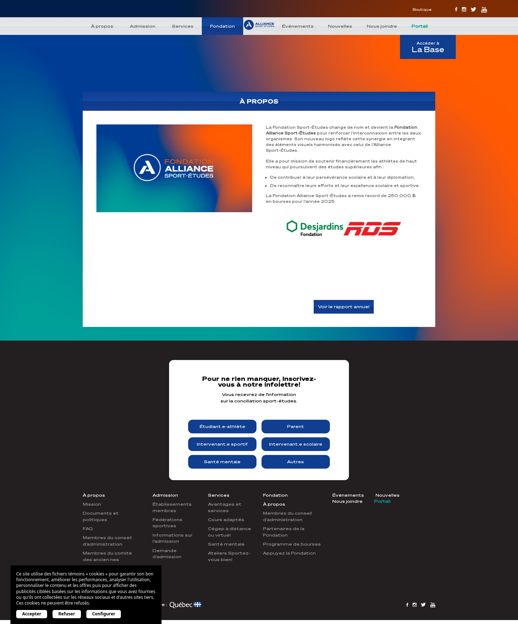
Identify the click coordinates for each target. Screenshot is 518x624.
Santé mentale (222, 461)
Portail (420, 26)
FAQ (88, 528)
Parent (295, 426)
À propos (102, 26)
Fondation (222, 26)
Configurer (103, 614)
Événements (298, 26)
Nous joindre (382, 26)
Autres (295, 461)
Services (183, 26)
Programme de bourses (292, 544)
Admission (142, 26)
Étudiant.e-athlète (222, 426)
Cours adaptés (226, 519)
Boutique (422, 9)
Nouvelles (340, 26)
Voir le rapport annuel (343, 307)
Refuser (66, 614)
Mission (92, 504)
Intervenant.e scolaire (295, 444)
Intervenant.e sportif (222, 444)
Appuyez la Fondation (289, 553)
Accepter (31, 614)
